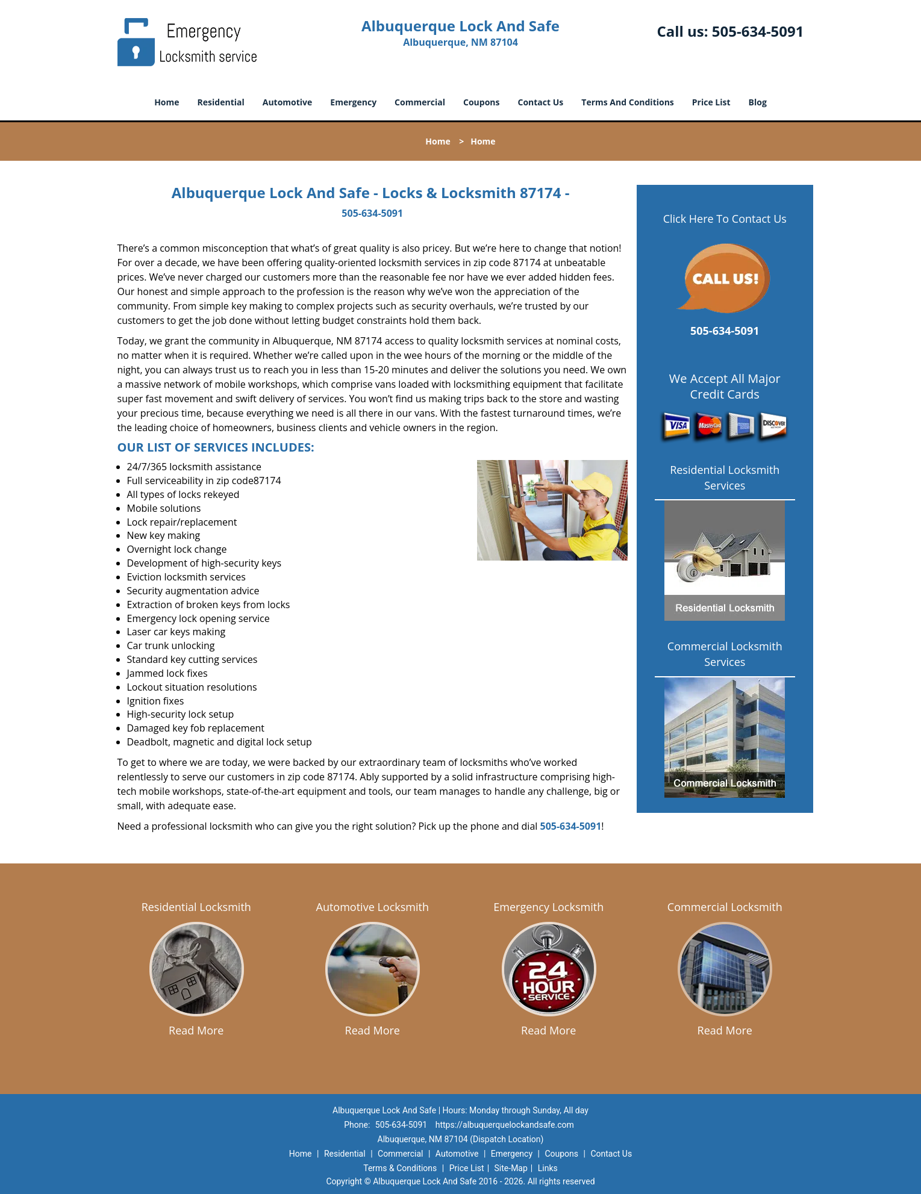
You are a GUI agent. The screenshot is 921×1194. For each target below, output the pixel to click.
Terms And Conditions (627, 102)
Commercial (420, 102)
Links (548, 1168)
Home (166, 102)
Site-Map (511, 1168)
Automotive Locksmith (372, 907)
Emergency (353, 102)
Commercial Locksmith (724, 907)
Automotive (288, 102)
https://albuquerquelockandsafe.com (505, 1125)
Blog (758, 102)
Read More (196, 1030)
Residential (221, 102)
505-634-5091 (758, 31)
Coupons (481, 102)
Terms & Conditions (400, 1168)
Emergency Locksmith (548, 907)
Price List (711, 102)
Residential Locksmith (196, 907)
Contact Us (541, 102)
